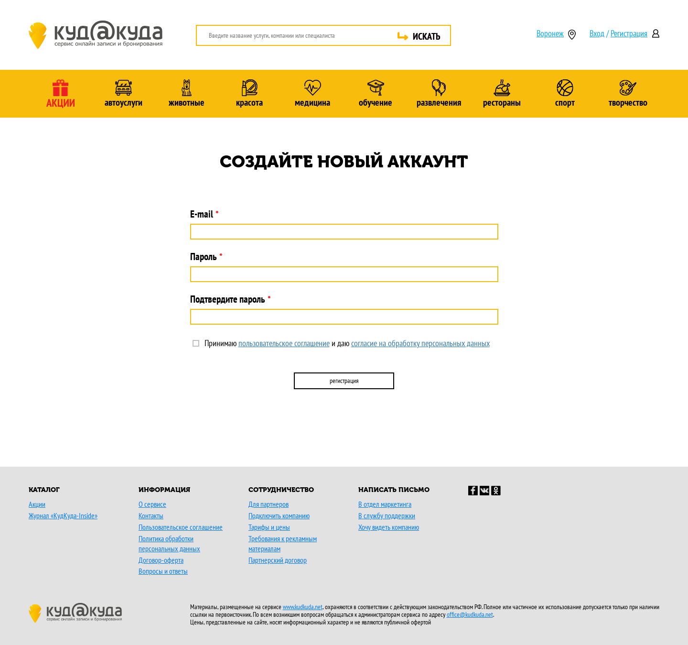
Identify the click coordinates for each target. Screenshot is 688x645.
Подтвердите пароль (227, 299)
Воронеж (550, 34)
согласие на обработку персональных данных (420, 343)
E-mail (201, 214)
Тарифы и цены (269, 527)
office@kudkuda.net (470, 614)
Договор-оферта (161, 560)
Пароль (203, 256)
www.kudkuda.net (302, 606)
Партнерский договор (277, 560)
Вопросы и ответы (163, 571)
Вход (597, 33)
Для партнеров (268, 504)
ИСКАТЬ (427, 36)
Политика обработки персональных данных (169, 543)
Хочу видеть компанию (388, 527)
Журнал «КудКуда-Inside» (63, 515)
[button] (301, 420)
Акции (37, 504)
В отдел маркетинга (384, 504)
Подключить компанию (279, 515)
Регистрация (629, 33)
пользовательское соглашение (284, 343)
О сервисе (152, 504)
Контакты (151, 515)
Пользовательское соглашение (181, 527)
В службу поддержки (386, 515)
